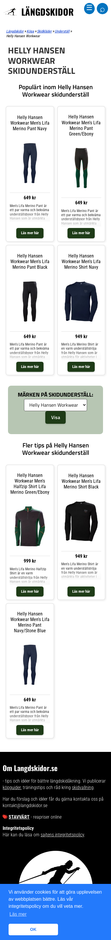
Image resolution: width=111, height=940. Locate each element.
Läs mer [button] (18, 914)
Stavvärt (19, 817)
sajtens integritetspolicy (62, 835)
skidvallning (83, 787)
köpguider (12, 787)
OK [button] (33, 929)
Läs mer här (30, 233)
